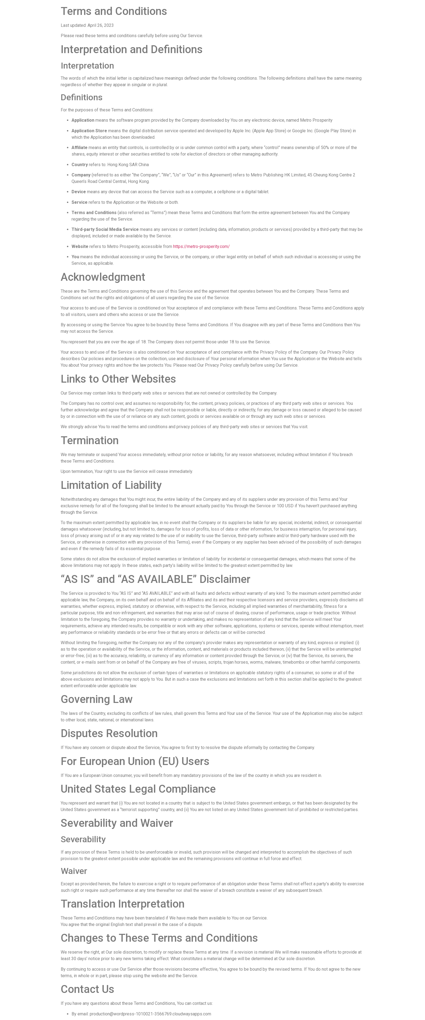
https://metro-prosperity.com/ (201, 246)
